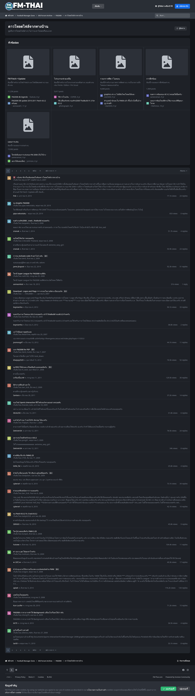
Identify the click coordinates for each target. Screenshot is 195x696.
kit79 (15, 623)
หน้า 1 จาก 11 (51, 171)
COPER (73, 97)
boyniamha (17, 307)
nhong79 (25, 615)
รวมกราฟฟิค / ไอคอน (110, 78)
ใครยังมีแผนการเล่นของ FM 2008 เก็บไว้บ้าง (29, 154)
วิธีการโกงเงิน (63, 97)
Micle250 (17, 413)
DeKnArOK (17, 430)
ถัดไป (34, 171)
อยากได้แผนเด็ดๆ (18, 161)
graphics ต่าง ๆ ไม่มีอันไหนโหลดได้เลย (119, 94)
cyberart (16, 483)
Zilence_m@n (27, 632)
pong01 (25, 440)
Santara (16, 395)
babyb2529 (26, 516)
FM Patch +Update (16, 78)
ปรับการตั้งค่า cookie (13, 692)
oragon (25, 572)
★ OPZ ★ (17, 562)
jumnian (30, 161)
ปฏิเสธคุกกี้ (183, 688)
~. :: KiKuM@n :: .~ (29, 294)
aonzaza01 (17, 106)
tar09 (15, 643)
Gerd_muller (27, 352)
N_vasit (25, 369)
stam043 (107, 97)
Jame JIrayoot (18, 266)
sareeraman (155, 97)
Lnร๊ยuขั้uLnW (18, 377)
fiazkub (33, 97)
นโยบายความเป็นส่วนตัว (96, 689)
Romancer (26, 597)
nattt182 (25, 276)
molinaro (25, 554)
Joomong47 (18, 342)
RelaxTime (26, 334)
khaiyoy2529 (18, 360)
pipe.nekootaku (28, 205)
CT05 (24, 458)
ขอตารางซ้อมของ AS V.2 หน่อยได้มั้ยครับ (166, 94)
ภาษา (9, 677)
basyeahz (26, 223)
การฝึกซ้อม (151, 78)
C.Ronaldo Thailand (30, 241)
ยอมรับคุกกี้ (168, 688)
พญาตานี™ (26, 180)
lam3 (24, 258)
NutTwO (25, 317)
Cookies (41, 677)
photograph (64, 106)
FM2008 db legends (20, 97)
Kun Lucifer (17, 605)
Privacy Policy (20, 677)
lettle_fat (16, 466)
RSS (49, 677)
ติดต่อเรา (32, 677)
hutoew (16, 544)
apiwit (15, 588)
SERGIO (16, 524)
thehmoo (155, 106)
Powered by (178, 677)
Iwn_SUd (25, 387)
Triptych (25, 422)
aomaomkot (18, 284)
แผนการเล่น (13, 141)
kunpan (25, 534)
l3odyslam (26, 475)
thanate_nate (27, 405)
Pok (14, 196)
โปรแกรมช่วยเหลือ (62, 78)
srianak (16, 231)
